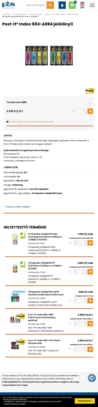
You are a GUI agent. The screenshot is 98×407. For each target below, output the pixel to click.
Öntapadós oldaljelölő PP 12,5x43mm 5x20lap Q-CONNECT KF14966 (45, 265)
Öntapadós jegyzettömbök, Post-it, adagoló (20, 16)
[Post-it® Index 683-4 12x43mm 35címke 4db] (15, 345)
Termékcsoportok (19, 14)
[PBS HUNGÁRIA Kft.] (8, 5)
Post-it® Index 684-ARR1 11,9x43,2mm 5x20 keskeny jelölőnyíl (42, 317)
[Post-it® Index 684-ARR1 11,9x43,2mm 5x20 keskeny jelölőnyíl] (15, 320)
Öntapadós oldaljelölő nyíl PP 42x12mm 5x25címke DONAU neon (46, 293)
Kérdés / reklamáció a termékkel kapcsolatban (31, 121)
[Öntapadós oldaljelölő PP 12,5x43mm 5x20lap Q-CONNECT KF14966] (15, 268)
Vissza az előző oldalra (18, 206)
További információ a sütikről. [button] (14, 404)
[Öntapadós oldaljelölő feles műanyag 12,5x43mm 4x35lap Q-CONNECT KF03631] (15, 239)
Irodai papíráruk (35, 14)
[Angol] (82, 3)
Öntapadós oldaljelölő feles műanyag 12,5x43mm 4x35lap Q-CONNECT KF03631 (45, 236)
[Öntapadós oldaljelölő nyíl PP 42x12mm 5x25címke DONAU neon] (15, 297)
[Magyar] (82, 6)
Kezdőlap (6, 14)
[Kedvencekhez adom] (90, 103)
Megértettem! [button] (84, 401)
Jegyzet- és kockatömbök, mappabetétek (61, 14)
